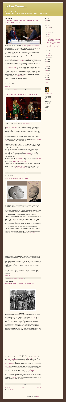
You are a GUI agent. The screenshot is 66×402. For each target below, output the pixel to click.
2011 (47, 79)
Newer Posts (7, 387)
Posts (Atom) (12, 389)
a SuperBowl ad (21, 68)
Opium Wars (17, 53)
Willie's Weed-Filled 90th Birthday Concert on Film (21, 94)
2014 (47, 73)
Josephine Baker (20, 368)
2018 (47, 66)
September (49, 32)
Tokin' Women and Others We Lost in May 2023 (20, 283)
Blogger (37, 396)
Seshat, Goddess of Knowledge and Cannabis (20, 373)
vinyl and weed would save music (19, 161)
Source (34, 317)
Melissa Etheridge (24, 358)
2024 (47, 23)
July (48, 36)
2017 (47, 68)
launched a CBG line (21, 166)
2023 (47, 25)
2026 (47, 20)
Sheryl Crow (38, 158)
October (49, 30)
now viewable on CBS (27, 123)
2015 (47, 72)
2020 (47, 63)
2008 (47, 82)
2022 (47, 59)
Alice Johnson (20, 60)
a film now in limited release (11, 127)
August (48, 34)
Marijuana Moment (20, 75)
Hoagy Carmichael (19, 158)
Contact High (13, 377)
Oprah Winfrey (35, 356)
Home (23, 387)
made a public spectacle (12, 67)
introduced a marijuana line (25, 164)
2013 (47, 75)
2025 (47, 22)
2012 (47, 77)
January (48, 57)
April (48, 51)
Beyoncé (32, 358)
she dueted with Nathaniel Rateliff (20, 167)
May (48, 50)
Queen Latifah (18, 358)
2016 (47, 70)
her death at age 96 (31, 232)
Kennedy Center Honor (12, 359)
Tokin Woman (16, 6)
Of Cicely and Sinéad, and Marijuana (16, 178)
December (49, 27)
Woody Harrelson (28, 153)
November (49, 29)
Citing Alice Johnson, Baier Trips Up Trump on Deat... (53, 40)
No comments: (21, 89)
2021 (47, 61)
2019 (47, 64)
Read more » (7, 86)
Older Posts (39, 387)
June (48, 38)
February (49, 55)
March (48, 53)
